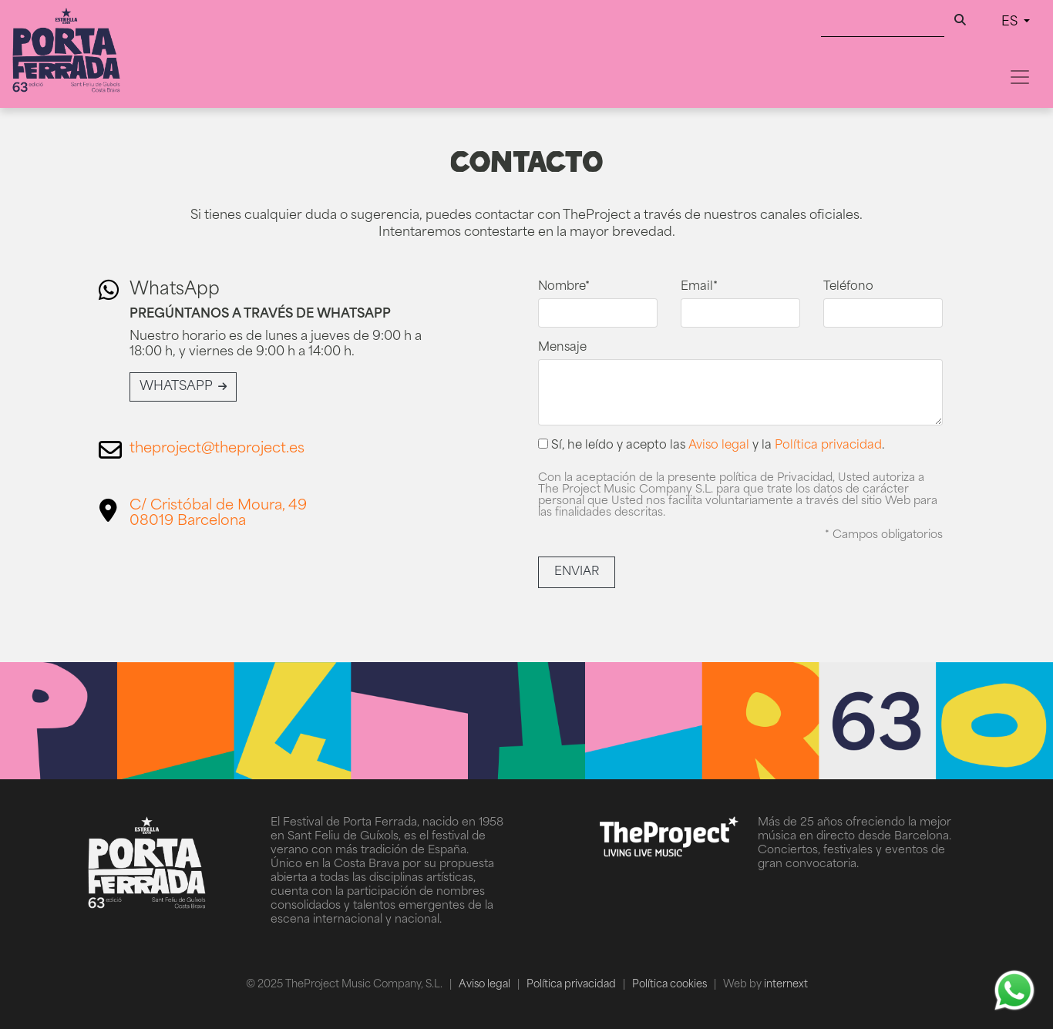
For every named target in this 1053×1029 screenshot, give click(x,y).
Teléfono (848, 287)
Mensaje (562, 348)
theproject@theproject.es (217, 449)
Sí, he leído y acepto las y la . (711, 445)
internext (786, 985)
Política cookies (670, 985)
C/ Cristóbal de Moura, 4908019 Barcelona (218, 514)
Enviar (576, 572)
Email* (699, 287)
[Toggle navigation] (1019, 77)
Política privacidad (828, 446)
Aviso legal (718, 446)
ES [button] (1011, 22)
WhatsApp (183, 387)
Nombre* (564, 287)
